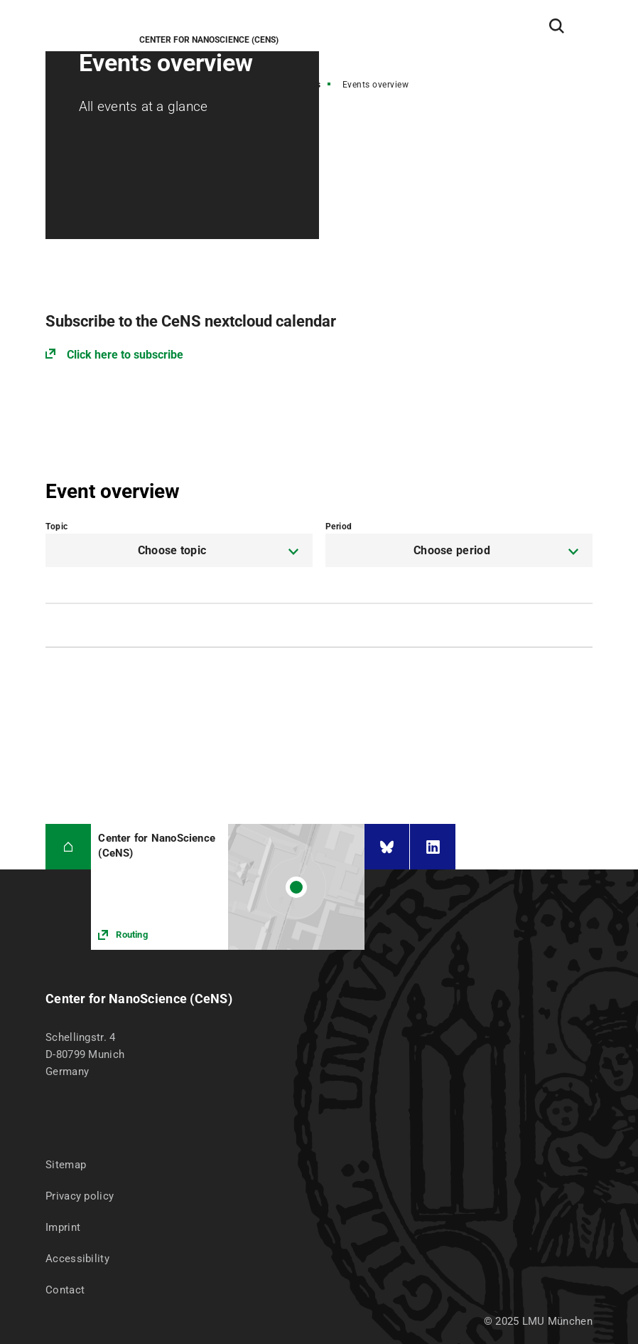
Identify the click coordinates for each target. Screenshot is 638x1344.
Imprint (62, 1227)
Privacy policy (79, 1196)
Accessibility (77, 1258)
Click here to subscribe (125, 354)
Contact (65, 1290)
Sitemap (65, 1164)
